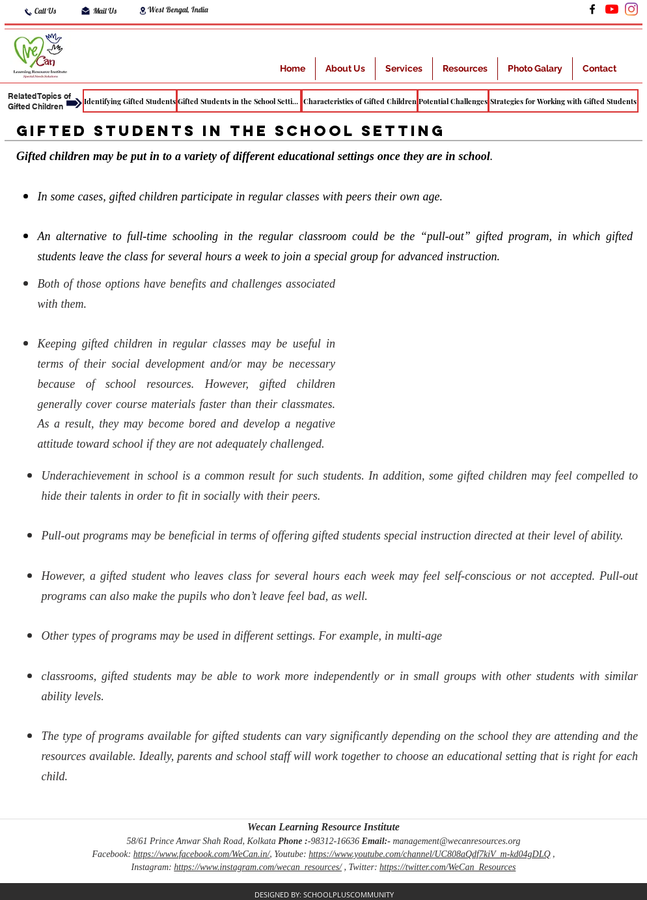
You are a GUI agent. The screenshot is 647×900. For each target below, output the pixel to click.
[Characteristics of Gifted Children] (359, 101)
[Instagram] (631, 9)
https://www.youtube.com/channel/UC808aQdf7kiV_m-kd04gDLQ (429, 854)
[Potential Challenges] (453, 101)
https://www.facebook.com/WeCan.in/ (201, 854)
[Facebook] (592, 9)
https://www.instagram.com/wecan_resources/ (258, 867)
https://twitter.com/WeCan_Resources (447, 867)
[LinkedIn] (611, 9)
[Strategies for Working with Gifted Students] (563, 101)
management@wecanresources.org (456, 841)
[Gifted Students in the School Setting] (238, 101)
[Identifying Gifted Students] (130, 101)
